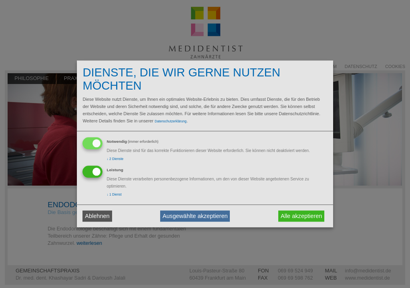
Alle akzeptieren (301, 216)
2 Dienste (115, 159)
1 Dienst (114, 195)
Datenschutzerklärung (171, 121)
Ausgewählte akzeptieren (195, 216)
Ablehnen (97, 216)
